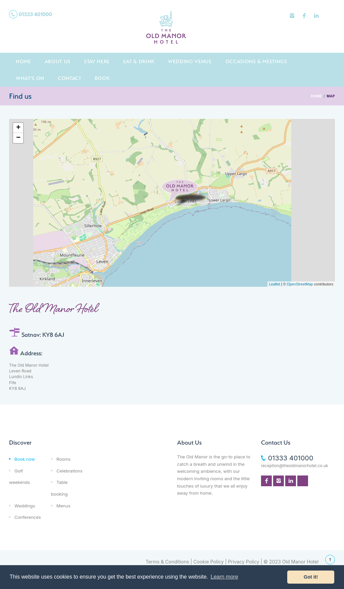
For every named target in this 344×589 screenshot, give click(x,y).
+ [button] (18, 128)
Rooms (63, 459)
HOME (316, 96)
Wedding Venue (190, 61)
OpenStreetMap (300, 284)
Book (102, 78)
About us (58, 61)
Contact (69, 78)
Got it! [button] (311, 577)
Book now (24, 459)
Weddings (24, 505)
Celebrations (69, 470)
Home (23, 61)
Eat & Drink (139, 61)
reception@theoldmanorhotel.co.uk (294, 465)
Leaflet (274, 284)
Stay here (97, 61)
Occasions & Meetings (256, 61)
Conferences (27, 517)
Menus (63, 505)
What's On (30, 78)
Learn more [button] (224, 577)
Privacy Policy (243, 561)
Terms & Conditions (167, 561)
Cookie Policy (209, 561)
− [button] (18, 138)
